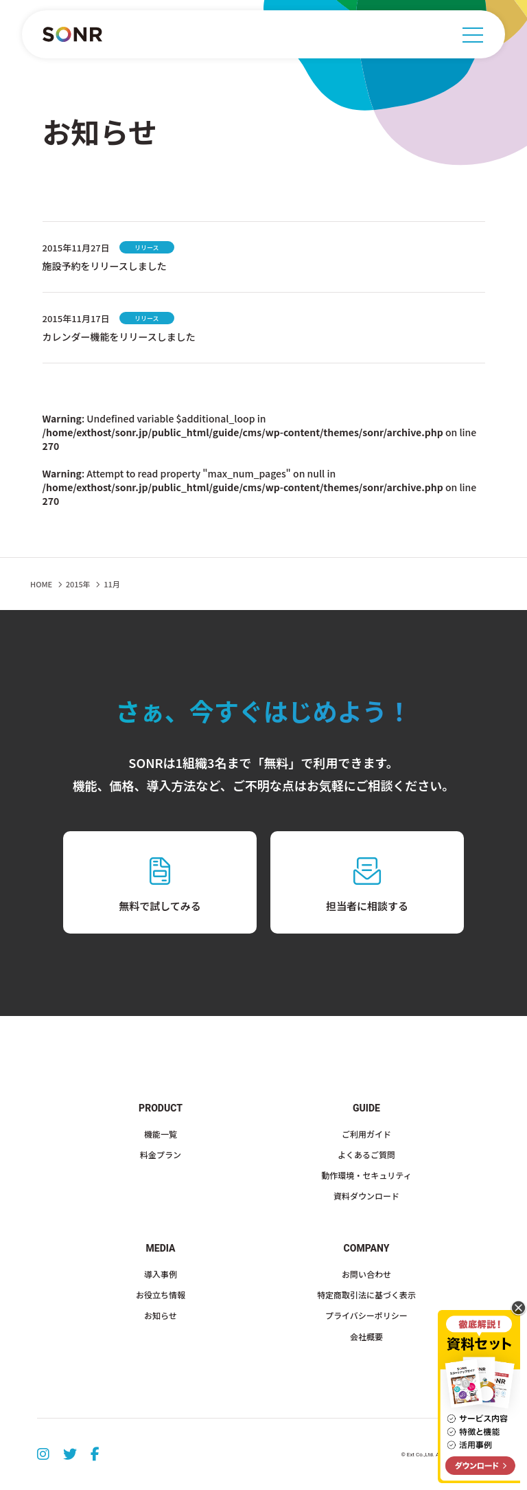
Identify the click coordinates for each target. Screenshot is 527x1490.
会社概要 (366, 1336)
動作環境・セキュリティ (366, 1175)
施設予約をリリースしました (105, 266)
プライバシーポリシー (366, 1315)
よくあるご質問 (366, 1154)
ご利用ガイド (366, 1134)
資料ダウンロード (366, 1195)
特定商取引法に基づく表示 (366, 1294)
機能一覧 (160, 1134)
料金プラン (160, 1154)
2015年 (78, 583)
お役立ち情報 (160, 1294)
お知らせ (160, 1315)
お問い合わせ (366, 1274)
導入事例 (160, 1274)
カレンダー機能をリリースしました (119, 336)
